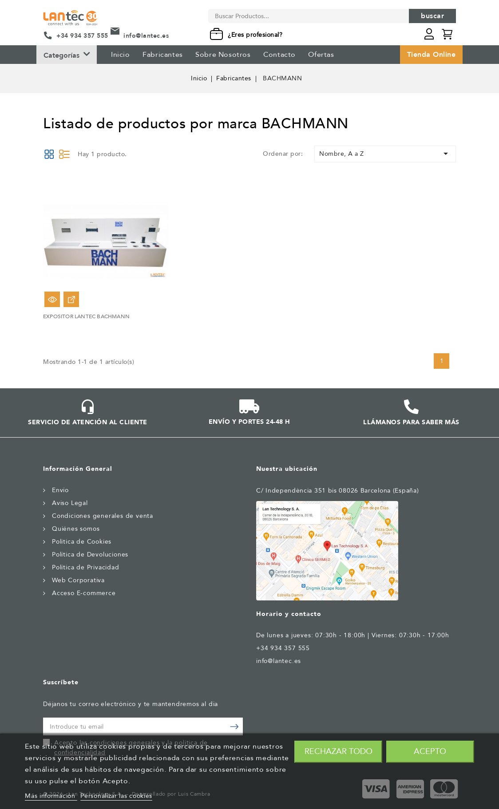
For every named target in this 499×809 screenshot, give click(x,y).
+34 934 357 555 (82, 36)
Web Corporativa (78, 580)
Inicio (120, 54)
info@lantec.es (146, 36)
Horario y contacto (288, 614)
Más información (51, 796)
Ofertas (321, 54)
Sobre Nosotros (222, 54)
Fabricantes (163, 54)
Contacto (279, 54)
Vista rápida (52, 299)
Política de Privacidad (85, 567)
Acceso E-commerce (84, 593)
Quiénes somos (75, 529)
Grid (49, 154)
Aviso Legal (70, 503)
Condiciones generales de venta (102, 516)
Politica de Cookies (81, 541)
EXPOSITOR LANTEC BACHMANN (86, 316)
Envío (60, 490)
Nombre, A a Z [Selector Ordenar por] (385, 153)
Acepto (430, 751)
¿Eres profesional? (255, 35)
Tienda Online (431, 54)
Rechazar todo (338, 751)
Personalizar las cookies (116, 796)
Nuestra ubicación (286, 469)
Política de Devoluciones (90, 554)
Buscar (432, 16)
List (64, 154)
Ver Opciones (71, 299)
